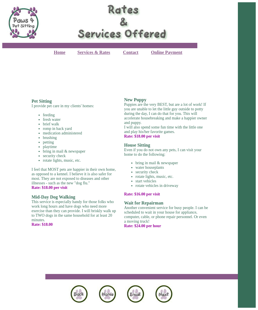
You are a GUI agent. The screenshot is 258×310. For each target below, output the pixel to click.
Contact (130, 52)
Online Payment (166, 52)
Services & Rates (93, 52)
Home (59, 52)
